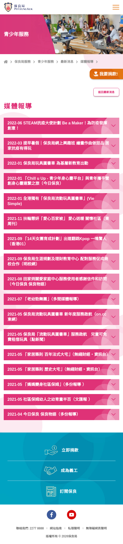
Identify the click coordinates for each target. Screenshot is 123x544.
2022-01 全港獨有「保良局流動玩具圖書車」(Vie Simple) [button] (50, 201)
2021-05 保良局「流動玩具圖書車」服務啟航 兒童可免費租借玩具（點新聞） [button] (57, 337)
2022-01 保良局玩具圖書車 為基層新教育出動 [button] (47, 163)
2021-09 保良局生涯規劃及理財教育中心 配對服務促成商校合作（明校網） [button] (57, 261)
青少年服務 (46, 62)
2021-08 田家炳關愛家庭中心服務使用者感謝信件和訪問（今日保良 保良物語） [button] (57, 281)
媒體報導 (86, 62)
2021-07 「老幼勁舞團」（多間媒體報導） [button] (44, 299)
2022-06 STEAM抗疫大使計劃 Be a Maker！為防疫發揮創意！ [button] (57, 125)
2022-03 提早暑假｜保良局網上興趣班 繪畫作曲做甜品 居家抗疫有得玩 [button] (58, 145)
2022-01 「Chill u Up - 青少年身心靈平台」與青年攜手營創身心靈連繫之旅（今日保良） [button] (58, 181)
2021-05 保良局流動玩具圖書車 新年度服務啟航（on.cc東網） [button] (56, 317)
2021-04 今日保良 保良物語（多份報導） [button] (43, 414)
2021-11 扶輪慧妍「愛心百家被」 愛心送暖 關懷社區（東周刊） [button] (58, 221)
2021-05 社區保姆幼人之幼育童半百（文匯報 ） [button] (49, 399)
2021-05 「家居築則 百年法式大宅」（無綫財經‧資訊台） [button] (58, 354)
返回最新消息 (106, 92)
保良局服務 (22, 62)
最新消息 (67, 62)
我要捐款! (105, 74)
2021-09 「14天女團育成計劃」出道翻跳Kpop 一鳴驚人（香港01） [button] (57, 241)
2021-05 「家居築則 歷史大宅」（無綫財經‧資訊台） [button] (54, 369)
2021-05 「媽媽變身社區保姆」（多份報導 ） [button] (46, 384)
